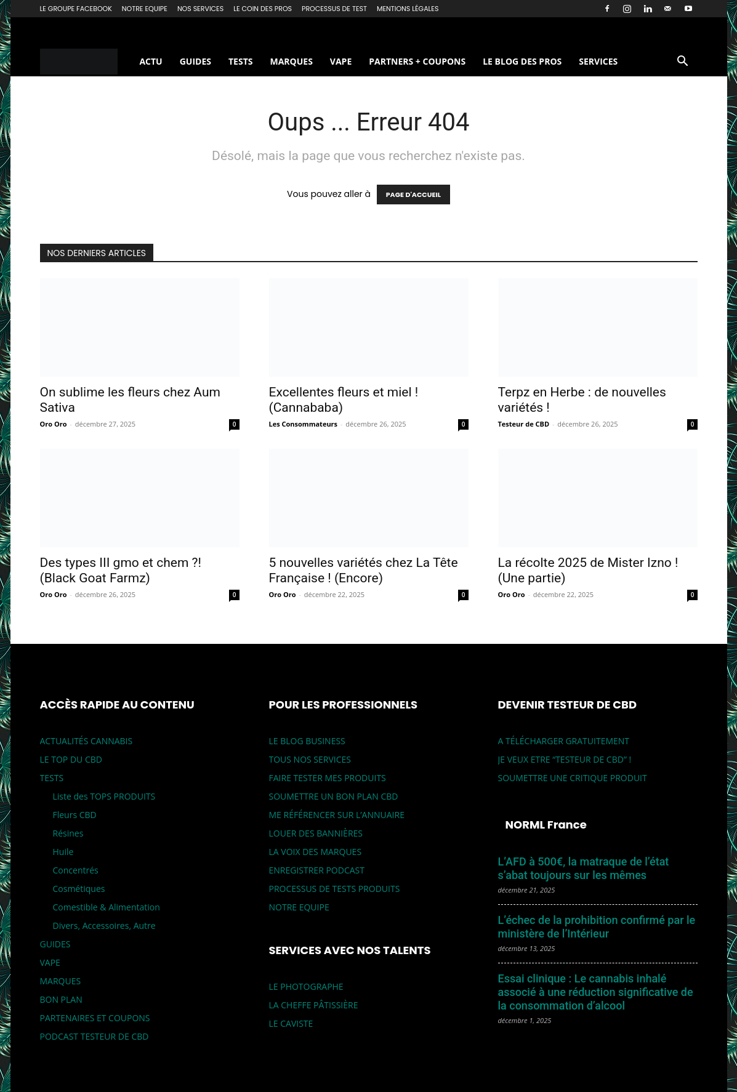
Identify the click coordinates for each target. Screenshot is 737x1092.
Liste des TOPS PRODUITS (104, 796)
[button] (683, 62)
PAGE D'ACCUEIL (413, 194)
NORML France (546, 824)
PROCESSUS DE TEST (334, 9)
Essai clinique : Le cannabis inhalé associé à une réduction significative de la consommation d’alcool (595, 992)
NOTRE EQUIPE (144, 9)
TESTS (240, 61)
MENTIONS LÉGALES (408, 9)
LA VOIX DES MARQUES (315, 851)
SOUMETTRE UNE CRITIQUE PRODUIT (572, 778)
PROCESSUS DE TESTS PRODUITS (334, 888)
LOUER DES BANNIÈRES (316, 833)
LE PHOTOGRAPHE (306, 986)
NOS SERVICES (200, 9)
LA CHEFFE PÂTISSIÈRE (313, 1005)
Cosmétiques (79, 888)
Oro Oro (53, 423)
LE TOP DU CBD (71, 759)
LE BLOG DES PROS (522, 61)
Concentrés (76, 870)
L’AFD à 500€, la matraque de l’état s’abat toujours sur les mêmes (583, 868)
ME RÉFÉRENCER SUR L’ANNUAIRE (337, 815)
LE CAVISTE (291, 1023)
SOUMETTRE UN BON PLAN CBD (333, 796)
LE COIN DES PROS (262, 9)
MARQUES (291, 61)
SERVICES (598, 61)
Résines (68, 833)
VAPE (341, 61)
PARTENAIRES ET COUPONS (95, 1018)
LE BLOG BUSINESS (307, 741)
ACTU (150, 61)
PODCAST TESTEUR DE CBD (94, 1036)
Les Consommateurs (303, 423)
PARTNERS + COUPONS (417, 61)
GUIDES (195, 61)
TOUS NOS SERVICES (310, 759)
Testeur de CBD (524, 423)
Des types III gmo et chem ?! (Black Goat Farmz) (120, 570)
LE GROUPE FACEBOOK (76, 9)
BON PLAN (61, 999)
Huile (63, 851)
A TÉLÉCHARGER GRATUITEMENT (564, 741)
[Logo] (85, 62)
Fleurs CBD (75, 815)
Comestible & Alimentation (106, 907)
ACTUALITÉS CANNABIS (86, 741)
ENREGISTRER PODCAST (316, 870)
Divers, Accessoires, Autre (104, 925)
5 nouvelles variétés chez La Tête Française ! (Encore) (363, 570)
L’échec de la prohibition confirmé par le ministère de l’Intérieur (597, 926)
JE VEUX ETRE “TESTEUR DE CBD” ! (565, 759)
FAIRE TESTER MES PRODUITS (327, 778)
